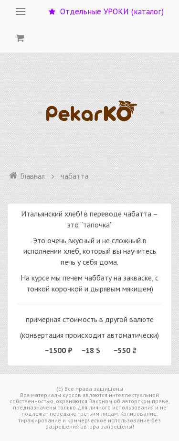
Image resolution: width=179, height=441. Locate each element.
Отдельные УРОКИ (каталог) (106, 11)
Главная (27, 176)
